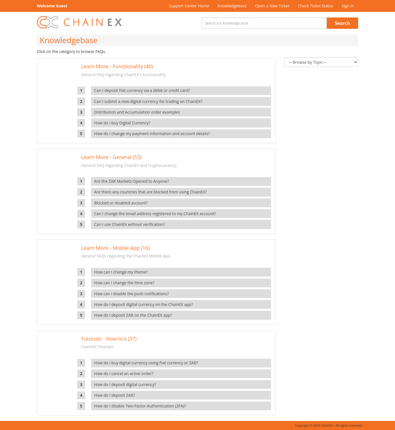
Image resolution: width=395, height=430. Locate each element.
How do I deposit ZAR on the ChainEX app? (133, 315)
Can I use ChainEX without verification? (129, 224)
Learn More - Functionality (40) (117, 66)
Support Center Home (189, 5)
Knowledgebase (232, 5)
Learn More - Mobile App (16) (115, 247)
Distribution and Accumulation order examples (137, 112)
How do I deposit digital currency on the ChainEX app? (143, 304)
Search (342, 23)
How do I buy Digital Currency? (122, 122)
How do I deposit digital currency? (125, 384)
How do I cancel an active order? (123, 373)
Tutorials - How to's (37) (109, 338)
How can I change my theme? (121, 272)
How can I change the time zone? (124, 282)
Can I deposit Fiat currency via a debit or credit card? (142, 90)
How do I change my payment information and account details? (152, 133)
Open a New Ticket (272, 5)
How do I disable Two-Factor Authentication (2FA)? (140, 406)
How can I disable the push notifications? (131, 293)
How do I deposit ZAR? (114, 395)
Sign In (347, 5)
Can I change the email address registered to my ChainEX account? (155, 213)
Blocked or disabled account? (120, 203)
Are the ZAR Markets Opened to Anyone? (131, 181)
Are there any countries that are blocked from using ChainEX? (150, 192)
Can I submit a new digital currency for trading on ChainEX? (148, 101)
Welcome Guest (52, 5)
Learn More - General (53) (111, 157)
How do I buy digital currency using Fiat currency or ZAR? (146, 362)
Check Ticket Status (315, 5)
